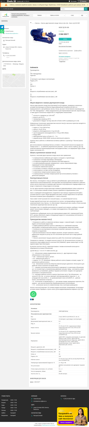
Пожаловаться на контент (48, 425)
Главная (39, 15)
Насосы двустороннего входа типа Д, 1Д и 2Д (54, 23)
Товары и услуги (54, 15)
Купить (65, 39)
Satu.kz (52, 423)
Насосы (37, 23)
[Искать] (86, 9)
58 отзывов (74, 1)
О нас (72, 15)
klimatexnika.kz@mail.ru (11, 33)
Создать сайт (20, 1)
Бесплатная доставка (65, 46)
